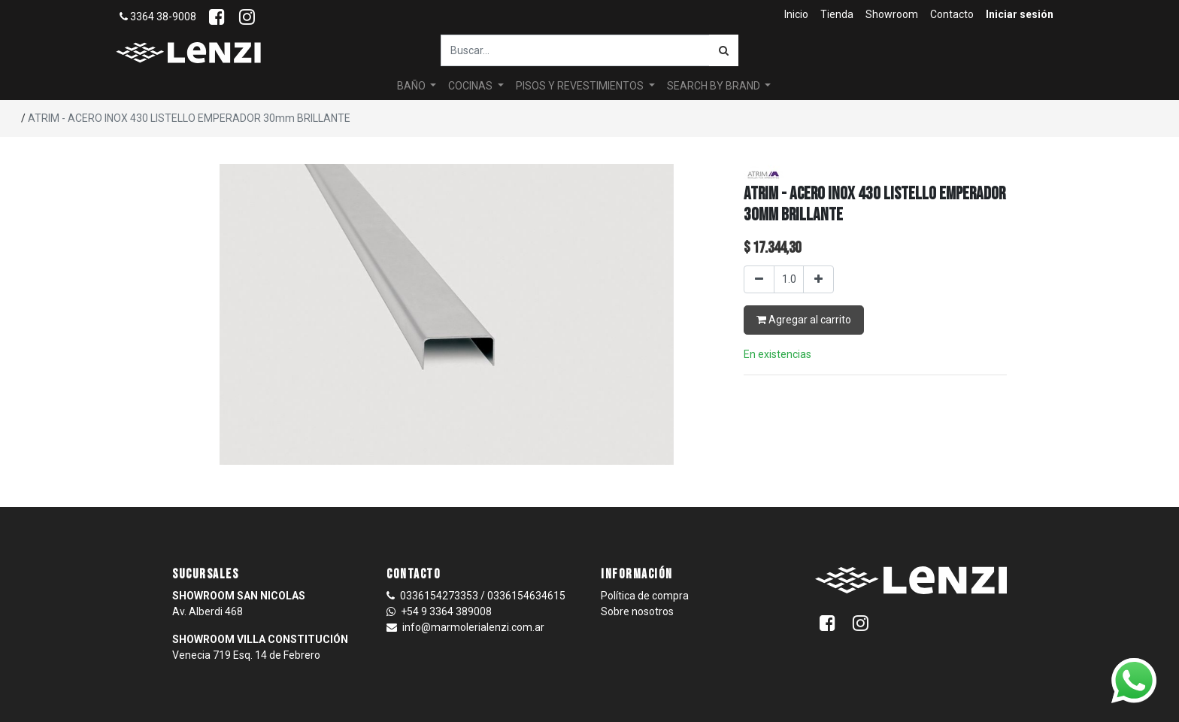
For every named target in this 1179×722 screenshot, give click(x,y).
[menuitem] (796, 15)
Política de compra (645, 596)
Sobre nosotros (637, 611)
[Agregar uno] (818, 279)
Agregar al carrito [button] (803, 320)
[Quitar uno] (759, 279)
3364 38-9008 (158, 17)
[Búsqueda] (723, 50)
